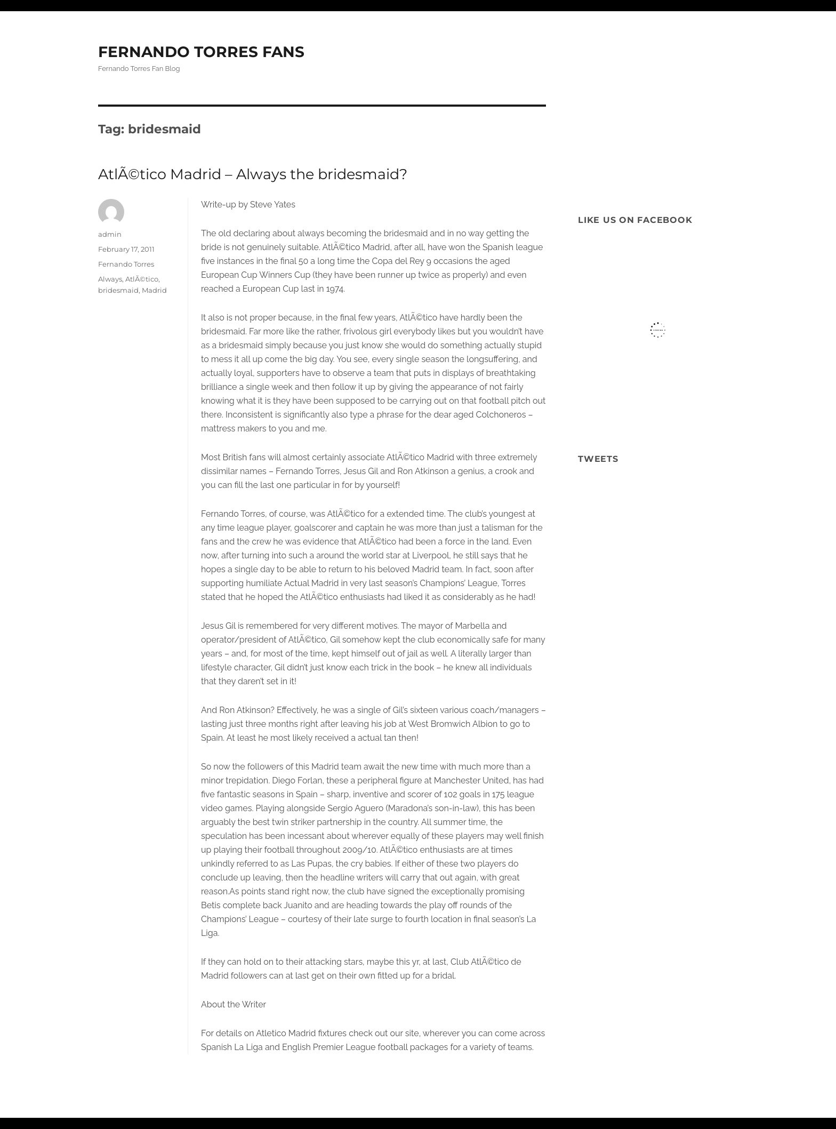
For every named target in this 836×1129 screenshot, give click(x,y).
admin (110, 234)
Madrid (154, 290)
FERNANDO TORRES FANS (201, 52)
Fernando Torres (126, 264)
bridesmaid (118, 290)
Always (110, 279)
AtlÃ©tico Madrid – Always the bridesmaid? (252, 174)
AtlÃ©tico (141, 279)
